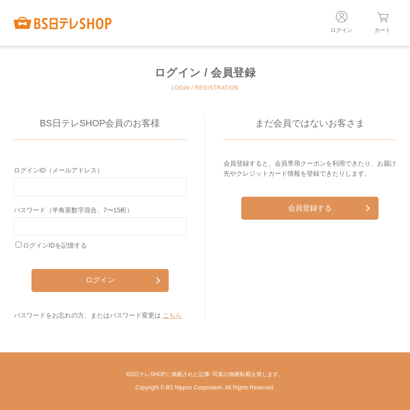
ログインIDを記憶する (55, 245)
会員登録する (329, 208)
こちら (172, 315)
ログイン (122, 280)
